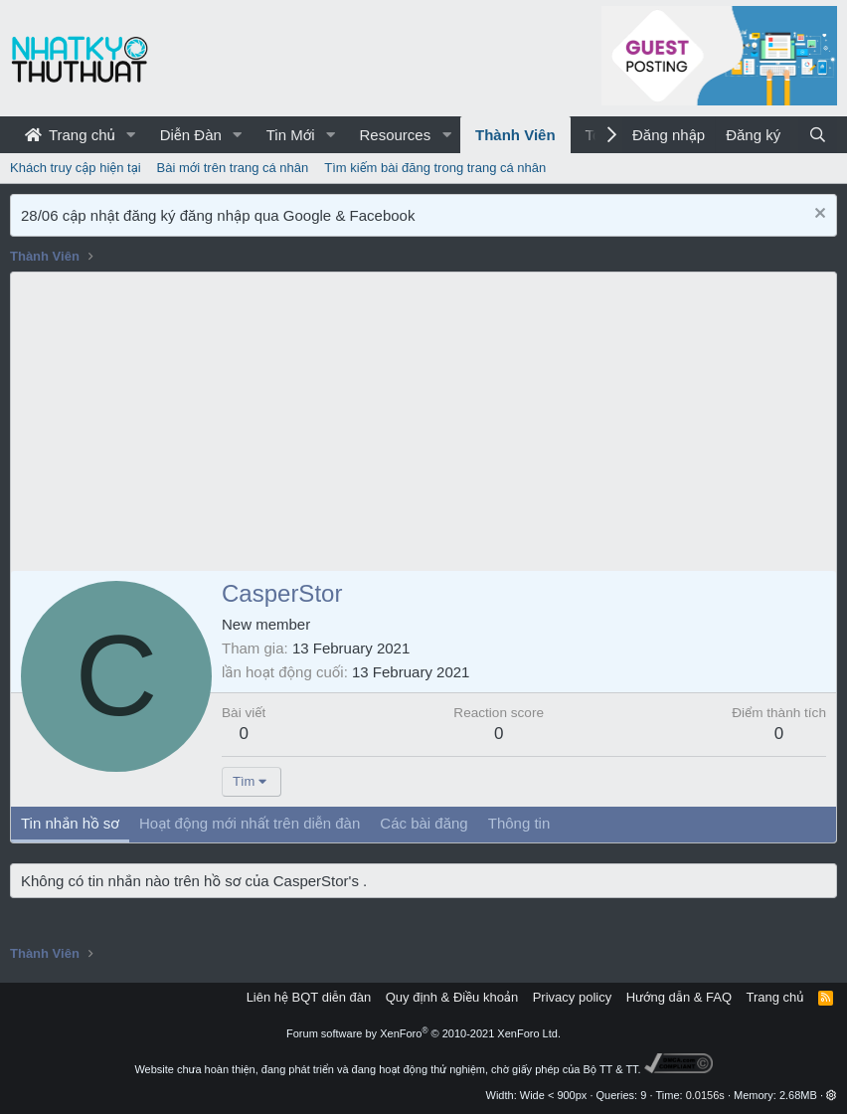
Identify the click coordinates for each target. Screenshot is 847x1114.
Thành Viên (515, 134)
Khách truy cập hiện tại (75, 167)
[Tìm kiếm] (817, 134)
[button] (131, 134)
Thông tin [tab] (519, 823)
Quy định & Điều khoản (452, 997)
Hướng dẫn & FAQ (679, 997)
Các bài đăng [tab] (423, 823)
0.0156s (705, 1095)
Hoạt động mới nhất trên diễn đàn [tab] (249, 823)
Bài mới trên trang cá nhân (233, 167)
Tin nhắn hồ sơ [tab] (70, 823)
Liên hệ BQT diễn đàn (309, 997)
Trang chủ (70, 134)
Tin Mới (290, 134)
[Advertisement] (423, 421)
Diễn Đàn (191, 134)
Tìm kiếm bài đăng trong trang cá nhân (435, 167)
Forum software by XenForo (423, 1033)
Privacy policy (572, 997)
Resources (394, 134)
